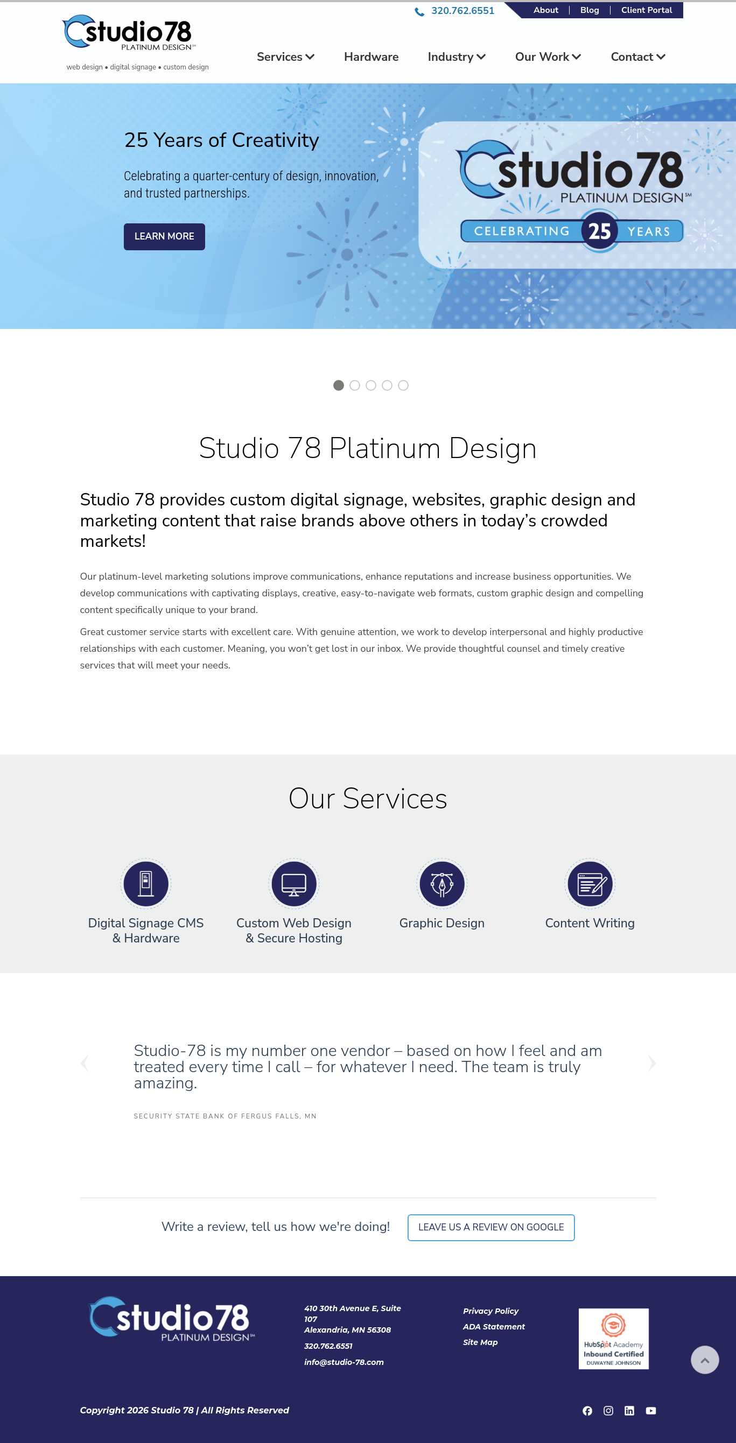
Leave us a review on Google (491, 1227)
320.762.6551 (455, 10)
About (546, 10)
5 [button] (403, 385)
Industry (457, 57)
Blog (589, 10)
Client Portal (646, 10)
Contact (638, 57)
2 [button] (354, 385)
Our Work (548, 57)
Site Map (480, 1342)
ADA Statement (494, 1327)
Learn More (164, 236)
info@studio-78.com (344, 1362)
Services (286, 57)
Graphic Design (442, 923)
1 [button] (338, 385)
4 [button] (387, 385)
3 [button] (371, 385)
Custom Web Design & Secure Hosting (294, 931)
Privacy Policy (490, 1311)
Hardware (371, 57)
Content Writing (590, 923)
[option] (368, 219)
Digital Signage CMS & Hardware (146, 931)
